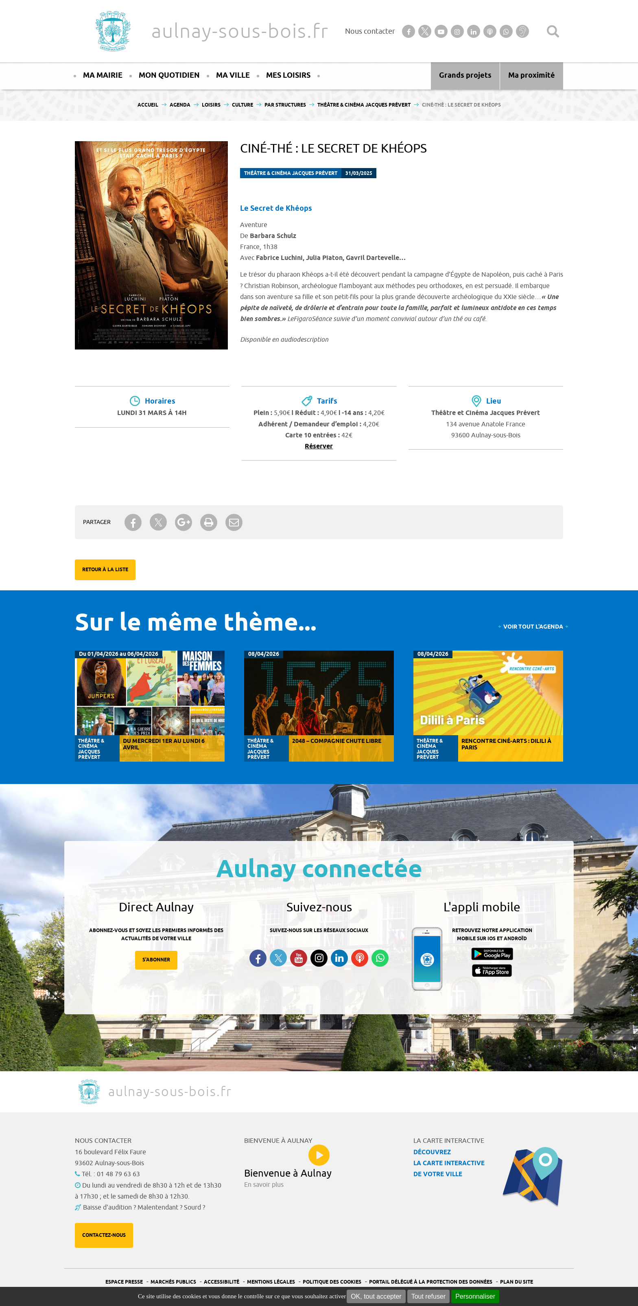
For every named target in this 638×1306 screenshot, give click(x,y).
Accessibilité (221, 1282)
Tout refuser (428, 1296)
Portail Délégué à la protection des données (430, 1282)
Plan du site (516, 1282)
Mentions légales (271, 1282)
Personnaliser (475, 1296)
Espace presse (124, 1282)
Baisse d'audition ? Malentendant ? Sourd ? (144, 1207)
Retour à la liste (105, 569)
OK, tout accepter (376, 1296)
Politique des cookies (332, 1282)
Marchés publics (173, 1282)
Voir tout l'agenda (533, 627)
